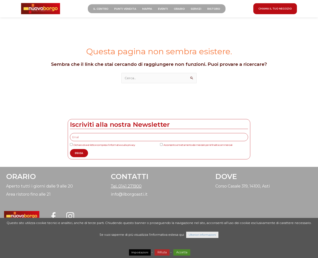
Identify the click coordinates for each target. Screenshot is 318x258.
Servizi (197, 9)
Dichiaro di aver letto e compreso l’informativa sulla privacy (104, 145)
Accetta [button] (181, 252)
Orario (180, 9)
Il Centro (102, 9)
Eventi (164, 9)
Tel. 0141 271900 (126, 186)
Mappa (148, 9)
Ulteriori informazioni (202, 234)
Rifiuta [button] (162, 252)
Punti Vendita (126, 9)
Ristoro (214, 9)
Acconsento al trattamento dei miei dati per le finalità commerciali (197, 145)
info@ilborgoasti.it (129, 194)
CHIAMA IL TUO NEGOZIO (275, 9)
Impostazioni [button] (139, 252)
